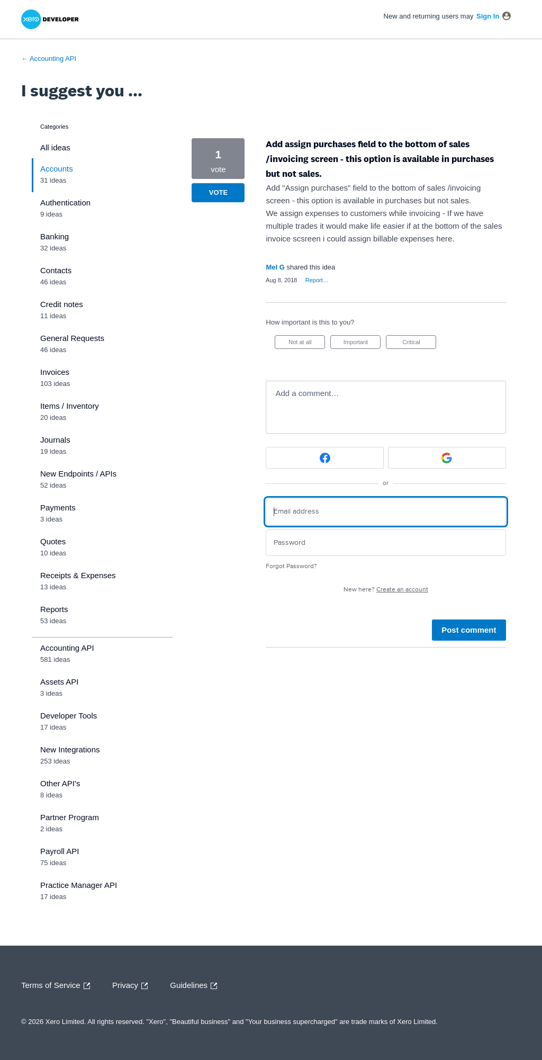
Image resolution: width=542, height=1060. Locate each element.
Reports (54, 609)
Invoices (54, 371)
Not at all (306, 344)
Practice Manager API (78, 885)
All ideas (55, 147)
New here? (386, 590)
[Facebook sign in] (325, 458)
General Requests (72, 338)
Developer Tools (68, 715)
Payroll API (59, 851)
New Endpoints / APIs (78, 473)
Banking (54, 236)
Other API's (60, 783)
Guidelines (196, 985)
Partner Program (69, 817)
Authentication (65, 202)
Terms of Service (58, 985)
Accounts (56, 168)
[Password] (385, 542)
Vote (218, 192)
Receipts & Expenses (78, 575)
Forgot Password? (291, 566)
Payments (58, 507)
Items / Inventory (69, 405)
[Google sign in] (447, 458)
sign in (487, 16)
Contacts (55, 270)
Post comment (468, 629)
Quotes (53, 541)
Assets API (59, 681)
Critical (419, 344)
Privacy (132, 985)
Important (362, 344)
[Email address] (385, 511)
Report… (317, 280)
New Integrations (70, 749)
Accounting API (67, 647)
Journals (55, 439)
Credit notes (61, 304)
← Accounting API (48, 58)
